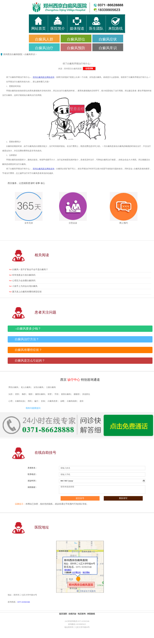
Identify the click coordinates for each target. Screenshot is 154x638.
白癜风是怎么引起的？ (30, 360)
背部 (17, 394)
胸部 (24, 394)
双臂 (50, 394)
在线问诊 (72, 614)
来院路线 (91, 614)
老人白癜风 (26, 387)
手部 (56, 394)
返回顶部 (63, 614)
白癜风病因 (72, 401)
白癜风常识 (108, 48)
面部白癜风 (66, 394)
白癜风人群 (44, 39)
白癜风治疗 (44, 48)
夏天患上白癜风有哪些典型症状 (27, 292)
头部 (10, 394)
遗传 (81, 401)
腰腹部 (77, 394)
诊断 (62, 401)
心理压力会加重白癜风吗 (23, 280)
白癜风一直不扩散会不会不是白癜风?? (30, 269)
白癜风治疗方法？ (27, 339)
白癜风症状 (108, 39)
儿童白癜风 (51, 387)
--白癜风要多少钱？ (28, 328)
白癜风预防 (76, 48)
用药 (30, 401)
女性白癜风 (38, 387)
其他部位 (86, 394)
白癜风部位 (76, 39)
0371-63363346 (23, 602)
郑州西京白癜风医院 (12, 54)
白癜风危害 (52, 401)
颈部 (30, 394)
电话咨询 (82, 614)
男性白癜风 (13, 387)
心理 (10, 401)
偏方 (36, 401)
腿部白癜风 (40, 394)
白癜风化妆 (20, 401)
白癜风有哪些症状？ (28, 349)
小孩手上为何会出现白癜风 (24, 286)
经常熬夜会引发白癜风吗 (23, 275)
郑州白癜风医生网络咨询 (43, 77)
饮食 (43, 401)
